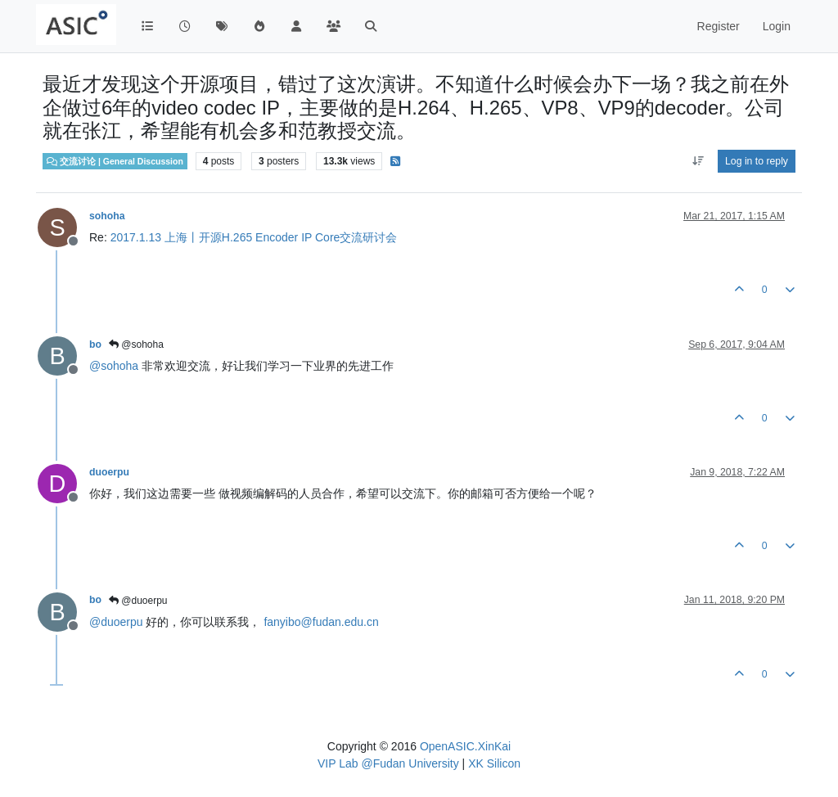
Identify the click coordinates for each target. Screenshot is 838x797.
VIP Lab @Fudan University (388, 763)
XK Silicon (494, 763)
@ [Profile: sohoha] (113, 365)
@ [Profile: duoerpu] (116, 621)
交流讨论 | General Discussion (115, 161)
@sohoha (136, 344)
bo (95, 344)
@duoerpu (138, 600)
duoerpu (109, 472)
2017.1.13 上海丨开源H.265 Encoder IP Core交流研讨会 (254, 237)
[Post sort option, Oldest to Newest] (697, 161)
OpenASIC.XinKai (465, 746)
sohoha (107, 216)
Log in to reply (756, 161)
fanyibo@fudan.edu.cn (321, 621)
